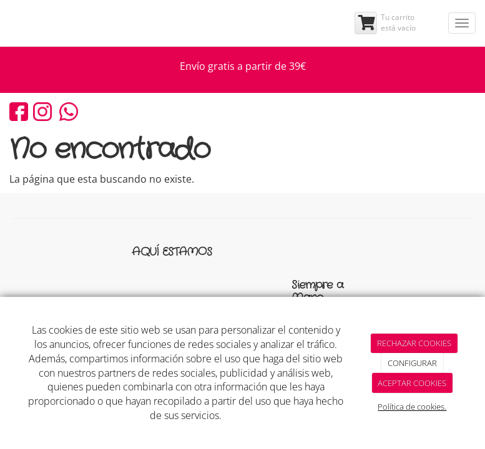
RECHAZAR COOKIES (414, 343)
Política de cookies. (412, 406)
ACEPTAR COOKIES (412, 383)
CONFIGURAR (412, 363)
